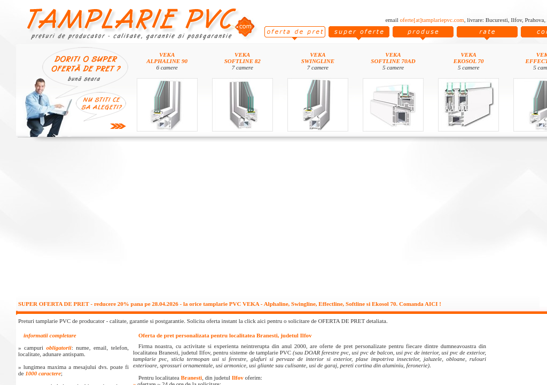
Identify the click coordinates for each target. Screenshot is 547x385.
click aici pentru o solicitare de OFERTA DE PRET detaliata (315, 321)
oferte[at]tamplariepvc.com (432, 20)
